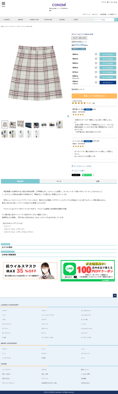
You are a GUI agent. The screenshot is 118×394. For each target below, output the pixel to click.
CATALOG (48, 19)
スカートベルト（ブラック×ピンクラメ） (19, 232)
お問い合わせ (6, 378)
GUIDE (62, 19)
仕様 (97, 181)
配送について (85, 369)
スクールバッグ (6, 324)
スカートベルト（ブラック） (14, 229)
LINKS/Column (85, 383)
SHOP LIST (34, 19)
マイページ (87, 14)
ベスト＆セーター (86, 315)
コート (83, 358)
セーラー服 (84, 319)
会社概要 (83, 378)
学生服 (43, 358)
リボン (4, 319)
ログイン (95, 14)
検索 (116, 19)
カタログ (44, 369)
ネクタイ (44, 319)
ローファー (5, 328)
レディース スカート (10, 26)
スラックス (84, 333)
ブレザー (4, 310)
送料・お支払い (6, 374)
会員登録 (103, 14)
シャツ (4, 315)
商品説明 (20, 181)
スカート (44, 310)
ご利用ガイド (113, 14)
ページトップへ (115, 295)
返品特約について (78, 89)
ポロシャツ (45, 328)
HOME (2, 26)
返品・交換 (45, 374)
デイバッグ (45, 324)
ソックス (83, 324)
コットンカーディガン (48, 315)
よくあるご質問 (85, 374)
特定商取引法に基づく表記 (49, 383)
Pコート (44, 333)
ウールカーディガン (86, 328)
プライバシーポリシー (8, 383)
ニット (4, 353)
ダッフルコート (6, 333)
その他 (4, 337)
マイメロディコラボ (47, 337)
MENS (20, 19)
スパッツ (7, 226)
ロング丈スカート (86, 310)
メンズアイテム (6, 358)
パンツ (43, 349)
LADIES (7, 19)
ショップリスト (6, 369)
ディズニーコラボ (86, 337)
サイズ (59, 181)
